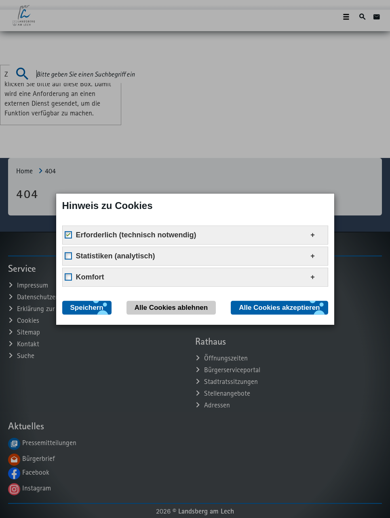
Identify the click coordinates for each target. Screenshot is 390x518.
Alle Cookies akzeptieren (279, 307)
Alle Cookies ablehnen (171, 307)
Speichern (86, 307)
